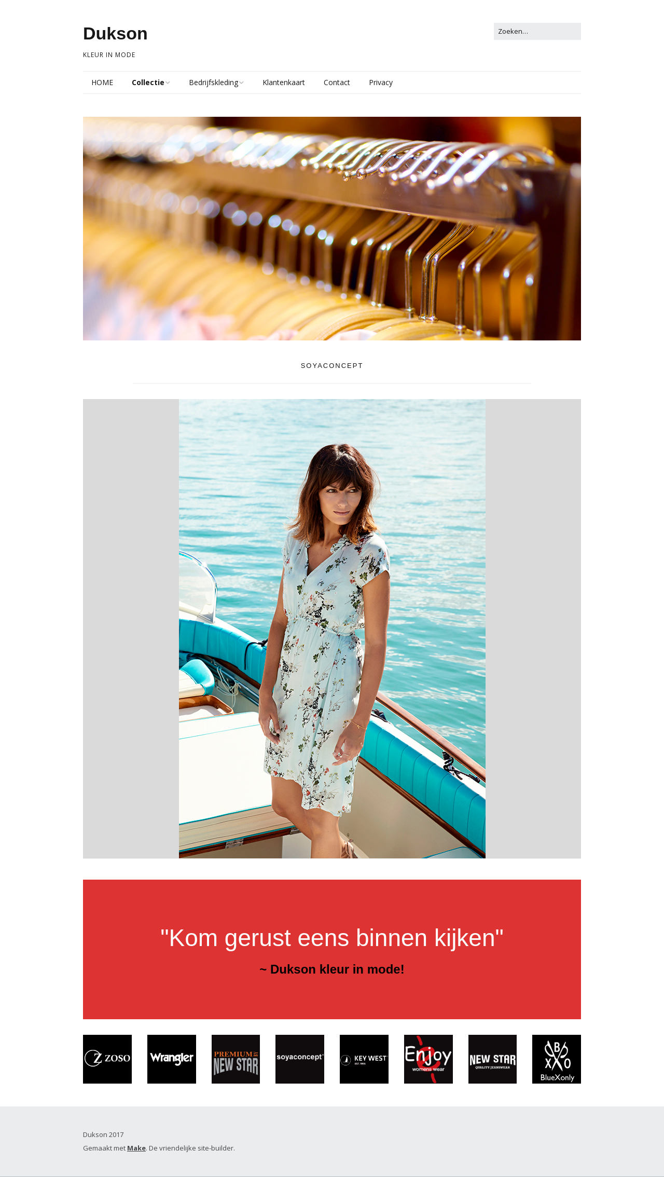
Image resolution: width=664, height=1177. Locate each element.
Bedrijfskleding (213, 82)
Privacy (381, 82)
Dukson (115, 33)
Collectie (148, 82)
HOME (102, 82)
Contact (337, 82)
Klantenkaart (283, 82)
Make (136, 1148)
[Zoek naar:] (537, 31)
